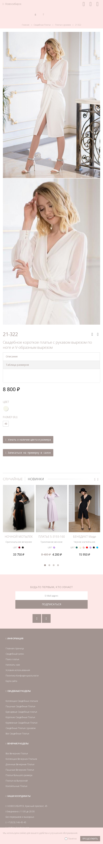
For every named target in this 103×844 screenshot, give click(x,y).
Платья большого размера (19, 763)
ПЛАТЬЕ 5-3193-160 (51, 521)
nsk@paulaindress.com (18, 816)
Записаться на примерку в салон (28, 452)
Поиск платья (12, 647)
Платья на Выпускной (17, 768)
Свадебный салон (15, 642)
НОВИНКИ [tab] (36, 479)
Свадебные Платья (42, 25)
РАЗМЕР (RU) (10, 417)
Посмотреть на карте (22, 823)
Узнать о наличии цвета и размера (28, 439)
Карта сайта (11, 669)
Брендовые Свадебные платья (21, 700)
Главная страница (15, 636)
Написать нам (13, 653)
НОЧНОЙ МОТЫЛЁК (19, 521)
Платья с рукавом (63, 25)
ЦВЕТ (6, 402)
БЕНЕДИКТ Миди (84, 521)
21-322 (78, 25)
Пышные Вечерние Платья (20, 758)
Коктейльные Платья (16, 774)
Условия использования (18, 658)
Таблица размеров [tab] (17, 364)
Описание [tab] (12, 356)
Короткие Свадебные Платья (20, 705)
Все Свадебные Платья (17, 721)
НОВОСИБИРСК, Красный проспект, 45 (27, 794)
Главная (25, 25)
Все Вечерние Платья (17, 741)
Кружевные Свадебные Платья (21, 710)
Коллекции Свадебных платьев (22, 689)
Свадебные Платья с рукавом (21, 716)
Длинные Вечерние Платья (20, 752)
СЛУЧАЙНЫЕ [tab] (13, 479)
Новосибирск (12, 4)
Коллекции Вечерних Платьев (21, 747)
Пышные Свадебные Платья (20, 694)
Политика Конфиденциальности (22, 663)
